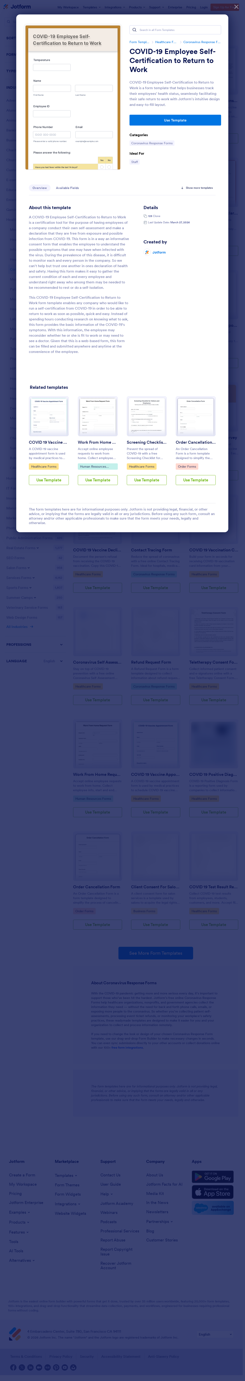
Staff (135, 161)
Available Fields (67, 188)
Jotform (159, 252)
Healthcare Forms (166, 42)
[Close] (236, 7)
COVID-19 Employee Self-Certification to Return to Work (172, 60)
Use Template (175, 120)
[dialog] (122, 690)
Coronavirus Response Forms (202, 42)
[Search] (134, 29)
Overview (39, 188)
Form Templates (139, 42)
